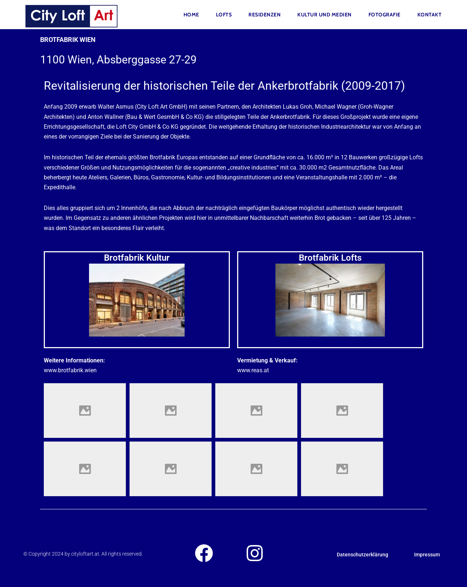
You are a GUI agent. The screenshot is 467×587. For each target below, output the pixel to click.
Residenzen (264, 14)
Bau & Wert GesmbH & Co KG (164, 116)
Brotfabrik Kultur (137, 258)
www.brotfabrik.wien (70, 370)
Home (191, 14)
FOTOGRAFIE (384, 14)
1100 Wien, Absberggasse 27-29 (118, 59)
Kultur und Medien (324, 14)
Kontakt (429, 14)
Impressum (427, 554)
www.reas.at (253, 370)
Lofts (224, 14)
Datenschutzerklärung (362, 554)
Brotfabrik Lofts (330, 258)
